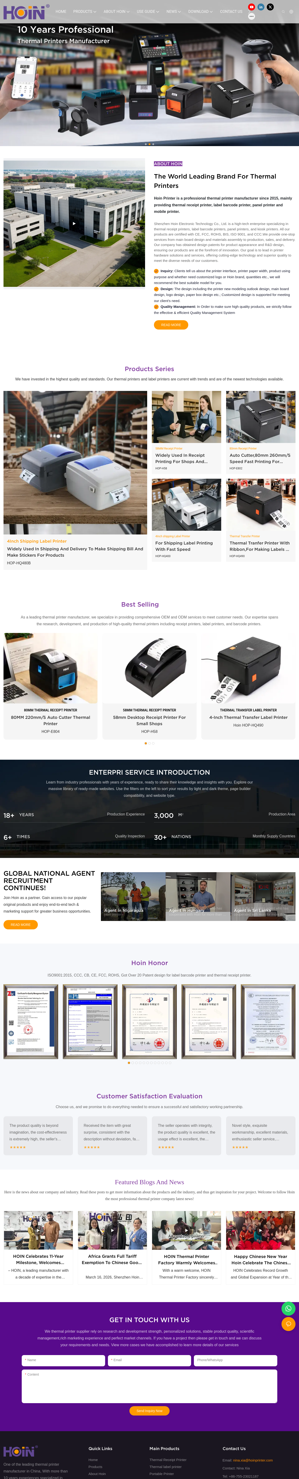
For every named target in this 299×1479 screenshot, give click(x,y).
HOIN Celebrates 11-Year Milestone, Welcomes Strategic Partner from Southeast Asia (38, 1263)
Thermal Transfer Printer (245, 536)
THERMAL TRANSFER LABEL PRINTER (248, 710)
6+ (8, 837)
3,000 (164, 815)
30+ (160, 837)
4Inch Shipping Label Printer (37, 541)
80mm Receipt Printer (243, 448)
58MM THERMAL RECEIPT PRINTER (149, 710)
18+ (9, 815)
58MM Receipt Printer (168, 448)
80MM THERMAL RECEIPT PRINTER (50, 710)
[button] (249, 12)
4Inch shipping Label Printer (172, 536)
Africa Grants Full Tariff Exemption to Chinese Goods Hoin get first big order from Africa (112, 1263)
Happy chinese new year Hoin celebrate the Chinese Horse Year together (260, 1263)
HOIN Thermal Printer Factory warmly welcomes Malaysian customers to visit (186, 1263)
